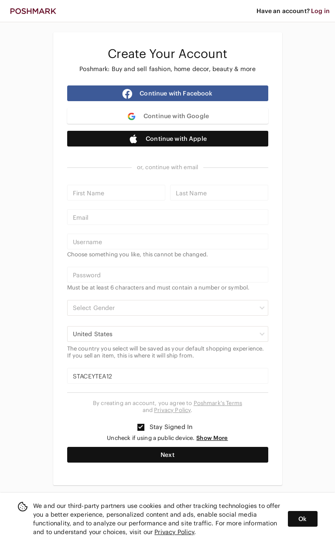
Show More (212, 438)
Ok (302, 519)
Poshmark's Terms (218, 403)
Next (167, 455)
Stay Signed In (164, 427)
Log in (320, 11)
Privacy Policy (172, 410)
